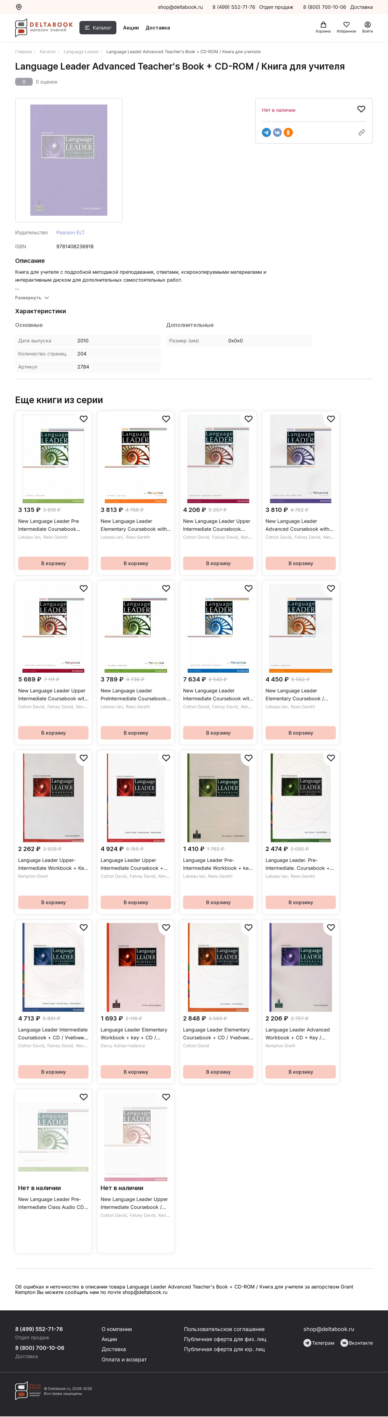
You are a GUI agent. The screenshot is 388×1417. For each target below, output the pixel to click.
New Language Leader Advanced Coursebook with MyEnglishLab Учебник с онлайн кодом (297, 525)
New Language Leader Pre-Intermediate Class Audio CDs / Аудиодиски (52, 1203)
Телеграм (318, 1343)
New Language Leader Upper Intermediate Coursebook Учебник (216, 525)
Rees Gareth (55, 537)
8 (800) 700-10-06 (325, 7)
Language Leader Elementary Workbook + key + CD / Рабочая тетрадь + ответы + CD (134, 1034)
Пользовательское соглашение (225, 1329)
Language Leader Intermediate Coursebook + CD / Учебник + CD (53, 1034)
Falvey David (225, 537)
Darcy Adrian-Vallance (123, 1045)
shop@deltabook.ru (180, 7)
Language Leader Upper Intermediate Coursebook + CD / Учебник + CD (132, 864)
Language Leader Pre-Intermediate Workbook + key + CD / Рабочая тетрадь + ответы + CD (217, 864)
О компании (117, 1329)
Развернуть (28, 297)
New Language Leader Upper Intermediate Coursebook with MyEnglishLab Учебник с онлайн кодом (52, 695)
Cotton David (196, 537)
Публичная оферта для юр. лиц (224, 1350)
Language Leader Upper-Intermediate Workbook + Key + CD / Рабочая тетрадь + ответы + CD (52, 864)
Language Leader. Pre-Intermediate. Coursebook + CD (298, 864)
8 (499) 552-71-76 (233, 7)
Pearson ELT (70, 232)
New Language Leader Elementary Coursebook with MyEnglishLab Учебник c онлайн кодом (134, 525)
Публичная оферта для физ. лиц (225, 1339)
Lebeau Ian (29, 537)
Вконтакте (356, 1343)
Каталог (105, 28)
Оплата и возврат (124, 1360)
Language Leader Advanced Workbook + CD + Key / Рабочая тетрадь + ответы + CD (299, 1034)
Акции (134, 28)
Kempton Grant (33, 876)
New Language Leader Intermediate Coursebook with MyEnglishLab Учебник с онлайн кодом (217, 695)
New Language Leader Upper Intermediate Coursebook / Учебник (134, 1203)
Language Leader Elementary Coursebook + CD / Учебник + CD (216, 1034)
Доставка (161, 28)
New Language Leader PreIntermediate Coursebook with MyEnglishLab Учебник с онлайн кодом (135, 695)
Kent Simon (252, 537)
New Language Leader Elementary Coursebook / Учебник (295, 695)
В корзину (53, 563)
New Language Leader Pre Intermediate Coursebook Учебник (48, 525)
